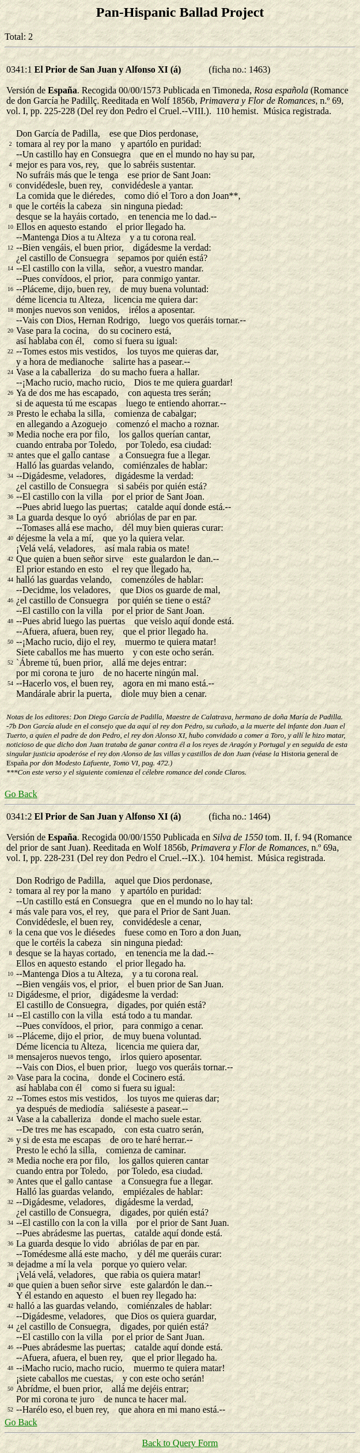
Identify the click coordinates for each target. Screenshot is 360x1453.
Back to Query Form (180, 1443)
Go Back (21, 794)
